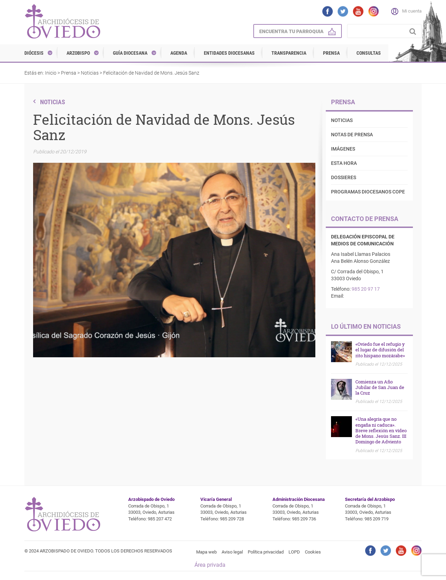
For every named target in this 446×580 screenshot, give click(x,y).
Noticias (90, 73)
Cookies (313, 552)
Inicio (50, 73)
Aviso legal (232, 552)
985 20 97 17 (366, 289)
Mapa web (206, 552)
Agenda (178, 53)
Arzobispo (78, 53)
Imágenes (343, 149)
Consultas (368, 53)
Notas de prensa (352, 134)
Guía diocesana (130, 53)
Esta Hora (344, 163)
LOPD (294, 552)
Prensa (331, 53)
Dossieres (343, 177)
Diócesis (34, 53)
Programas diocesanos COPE (368, 191)
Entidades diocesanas (229, 53)
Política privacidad (266, 552)
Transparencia (288, 53)
